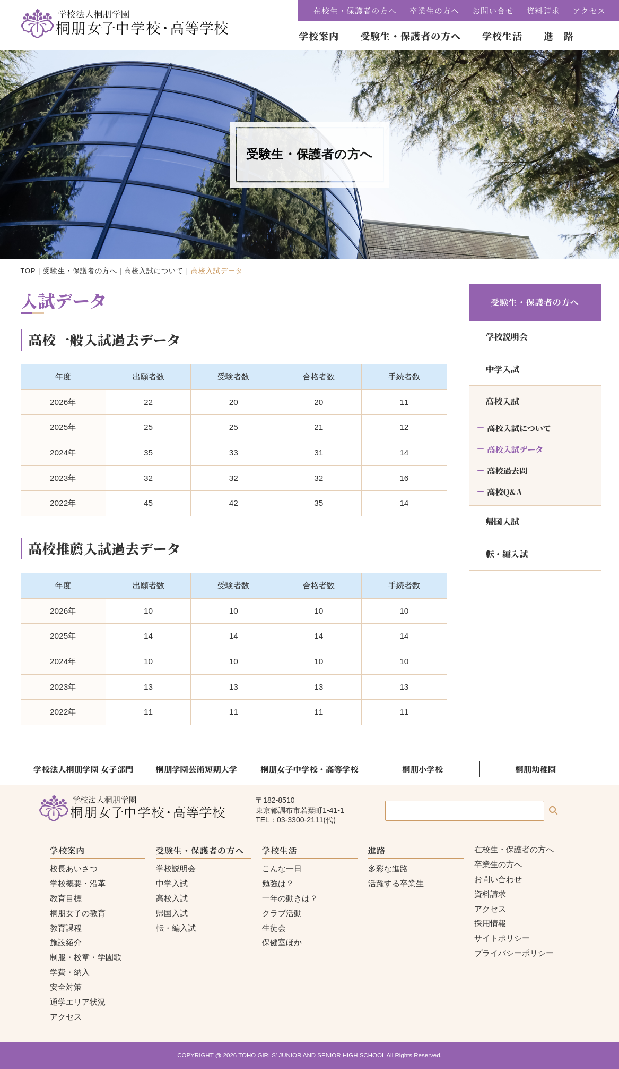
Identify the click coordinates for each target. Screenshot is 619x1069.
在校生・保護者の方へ (355, 10)
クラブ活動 (282, 913)
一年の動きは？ (290, 898)
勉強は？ (278, 883)
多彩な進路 (388, 868)
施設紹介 (66, 942)
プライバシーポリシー (514, 952)
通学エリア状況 (78, 1001)
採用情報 (490, 923)
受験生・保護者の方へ (80, 271)
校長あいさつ (74, 868)
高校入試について (154, 271)
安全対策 (66, 986)
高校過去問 (507, 470)
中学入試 (502, 369)
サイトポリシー (502, 938)
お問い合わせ (498, 879)
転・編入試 (507, 554)
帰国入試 (502, 521)
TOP (28, 271)
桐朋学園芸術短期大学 (197, 769)
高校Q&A (504, 491)
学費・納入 (70, 972)
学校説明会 (507, 336)
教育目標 (66, 898)
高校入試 (502, 401)
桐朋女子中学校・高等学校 (309, 769)
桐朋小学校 (422, 769)
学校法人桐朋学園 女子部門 (83, 769)
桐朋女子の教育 (78, 913)
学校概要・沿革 (78, 883)
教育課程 (66, 927)
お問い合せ (493, 10)
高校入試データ (515, 449)
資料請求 (543, 10)
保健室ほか (282, 942)
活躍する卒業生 (396, 883)
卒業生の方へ (434, 10)
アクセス (589, 10)
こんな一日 (282, 868)
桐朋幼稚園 (535, 769)
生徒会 (274, 927)
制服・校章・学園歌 (85, 957)
